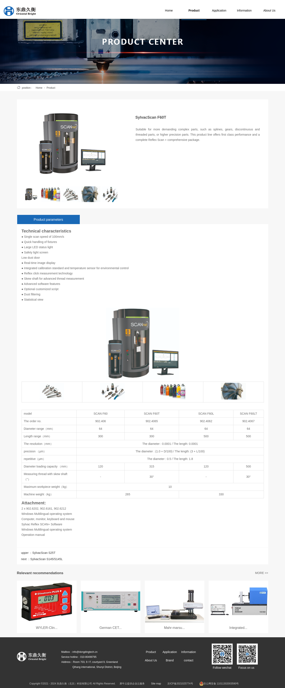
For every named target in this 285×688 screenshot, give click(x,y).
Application (228, 9)
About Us (151, 660)
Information (253, 9)
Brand (170, 660)
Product (203, 9)
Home (178, 9)
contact (188, 660)
